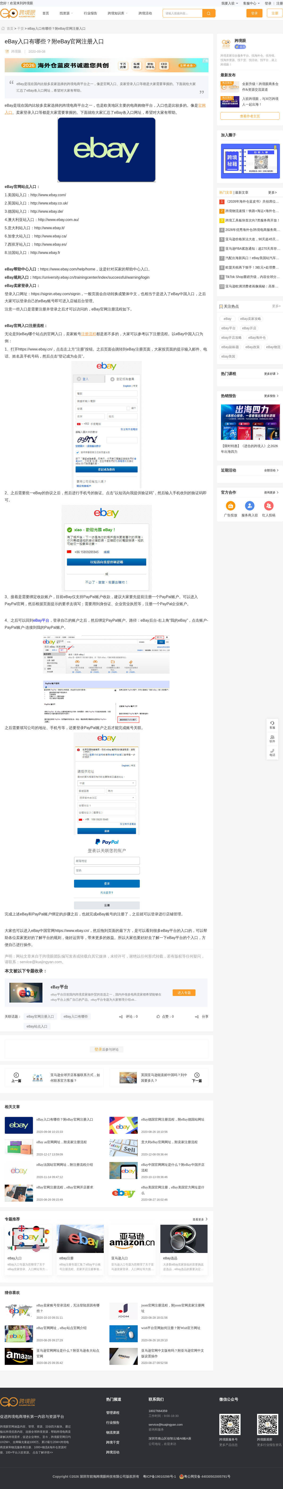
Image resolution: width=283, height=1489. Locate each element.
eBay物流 (273, 347)
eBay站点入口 (37, 1026)
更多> (272, 192)
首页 (6, 28)
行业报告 (112, 1422)
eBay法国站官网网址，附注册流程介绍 (65, 1165)
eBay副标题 (230, 347)
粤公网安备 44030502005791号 (204, 1476)
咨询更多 (271, 492)
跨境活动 (112, 1452)
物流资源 (112, 1432)
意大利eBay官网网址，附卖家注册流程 (169, 1142)
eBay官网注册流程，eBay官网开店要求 (65, 1187)
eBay (227, 319)
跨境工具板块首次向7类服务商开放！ (252, 220)
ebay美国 (228, 356)
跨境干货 (112, 1442)
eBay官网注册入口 (40, 1016)
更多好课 (271, 373)
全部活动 (271, 470)
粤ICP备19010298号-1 (159, 1476)
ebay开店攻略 (231, 337)
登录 (268, 3)
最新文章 (241, 192)
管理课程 (112, 1413)
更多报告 (271, 396)
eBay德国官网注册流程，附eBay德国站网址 (172, 1119)
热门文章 (226, 192)
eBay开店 (249, 328)
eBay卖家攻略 (250, 319)
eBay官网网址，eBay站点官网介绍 (62, 1328)
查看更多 (200, 1219)
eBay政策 (253, 347)
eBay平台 (41, 620)
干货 (20, 28)
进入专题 (184, 993)
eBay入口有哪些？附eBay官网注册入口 (56, 28)
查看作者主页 (250, 116)
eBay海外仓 (257, 337)
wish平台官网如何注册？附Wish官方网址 (170, 1328)
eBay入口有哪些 (76, 1016)
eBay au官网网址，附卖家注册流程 (62, 1142)
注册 (279, 3)
